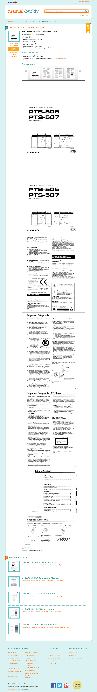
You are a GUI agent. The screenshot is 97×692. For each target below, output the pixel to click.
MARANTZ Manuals (14, 671)
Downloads (81, 1)
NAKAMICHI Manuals (32, 652)
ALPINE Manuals (13, 655)
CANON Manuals (13, 658)
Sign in (87, 1)
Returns (51, 660)
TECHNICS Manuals (31, 673)
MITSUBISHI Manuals (15, 674)
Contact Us (52, 663)
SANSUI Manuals (30, 660)
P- (30, 21)
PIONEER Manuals (31, 658)
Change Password (75, 658)
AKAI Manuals (12, 652)
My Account (73, 652)
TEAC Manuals (30, 670)
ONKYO (21, 21)
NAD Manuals (12, 676)
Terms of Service (54, 658)
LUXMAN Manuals (14, 668)
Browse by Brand (84, 15)
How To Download (54, 655)
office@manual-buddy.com (14, 689)
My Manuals (73, 655)
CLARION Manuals (14, 660)
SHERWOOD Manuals (32, 668)
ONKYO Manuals (30, 655)
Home (10, 21)
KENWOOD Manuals (14, 666)
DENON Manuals (13, 663)
